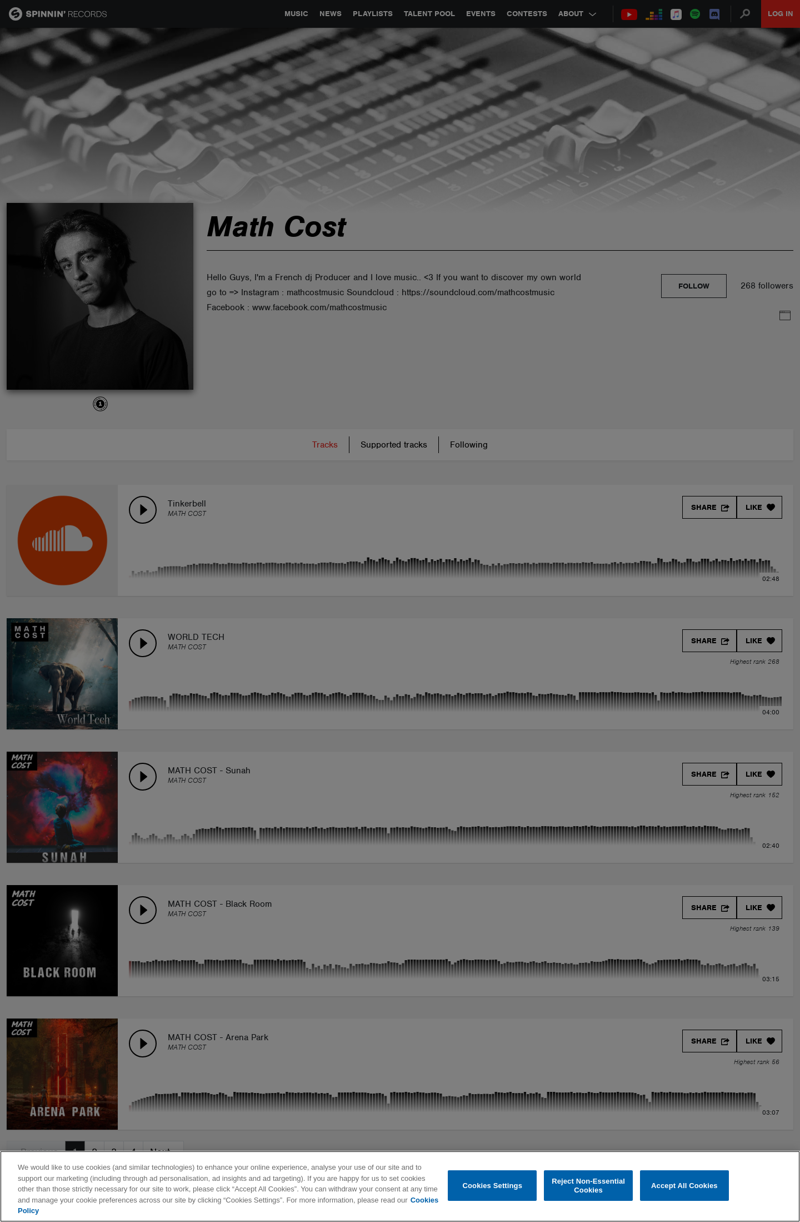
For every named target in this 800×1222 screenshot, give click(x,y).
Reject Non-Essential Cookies (588, 1185)
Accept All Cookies (684, 1185)
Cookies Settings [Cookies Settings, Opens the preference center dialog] (493, 1185)
